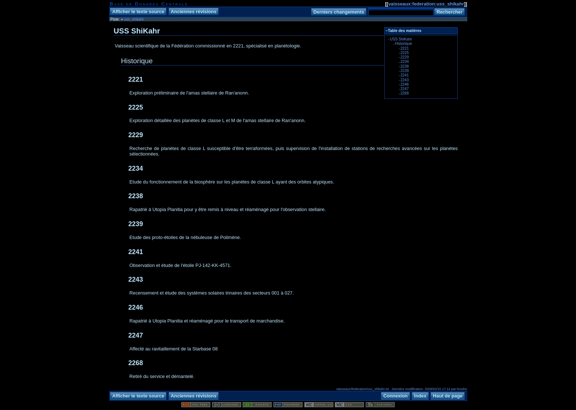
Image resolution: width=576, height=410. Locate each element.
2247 (404, 89)
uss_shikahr (134, 19)
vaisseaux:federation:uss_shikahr (426, 4)
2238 (404, 66)
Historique (403, 44)
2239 (404, 71)
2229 (404, 57)
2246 (404, 84)
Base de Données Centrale (149, 4)
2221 (404, 48)
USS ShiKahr (401, 39)
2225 (404, 53)
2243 (404, 80)
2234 (404, 62)
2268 (404, 93)
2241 (404, 75)
